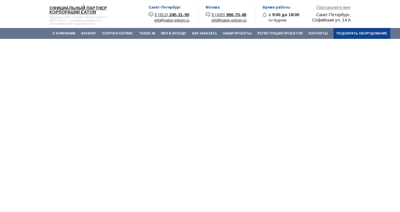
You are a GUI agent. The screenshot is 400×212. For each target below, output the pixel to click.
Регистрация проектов (280, 33)
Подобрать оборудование (361, 33)
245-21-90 (171, 14)
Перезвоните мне (333, 7)
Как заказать (204, 33)
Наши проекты (237, 33)
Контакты (318, 33)
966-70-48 (228, 14)
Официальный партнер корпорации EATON (78, 10)
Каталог (88, 33)
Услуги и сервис (117, 33)
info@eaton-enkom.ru (171, 20)
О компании (63, 33)
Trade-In (147, 33)
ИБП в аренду (173, 33)
